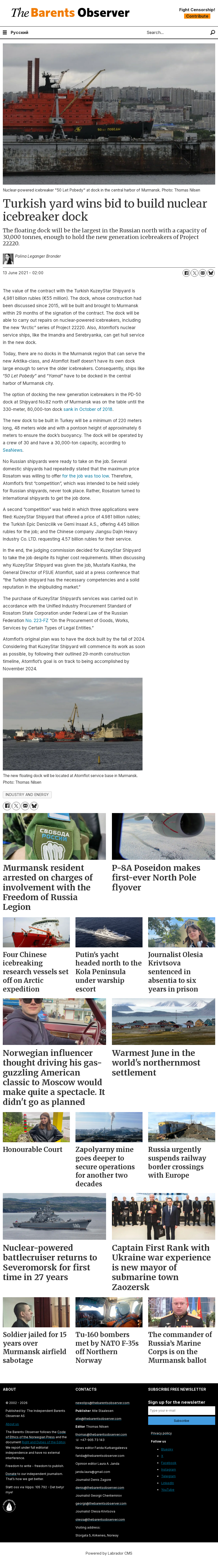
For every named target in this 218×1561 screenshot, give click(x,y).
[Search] (212, 32)
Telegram (168, 1476)
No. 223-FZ (36, 620)
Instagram (168, 1469)
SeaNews (12, 450)
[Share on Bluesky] (211, 273)
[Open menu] (5, 32)
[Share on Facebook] (186, 273)
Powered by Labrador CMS (109, 1553)
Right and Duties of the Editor (43, 1442)
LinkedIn (167, 1483)
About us (12, 1424)
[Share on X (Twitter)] (194, 273)
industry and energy (27, 795)
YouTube (167, 1490)
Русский (19, 32)
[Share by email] (203, 273)
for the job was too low (85, 476)
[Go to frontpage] (71, 13)
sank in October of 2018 (87, 409)
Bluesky (167, 1449)
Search (142, 32)
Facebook (168, 1463)
